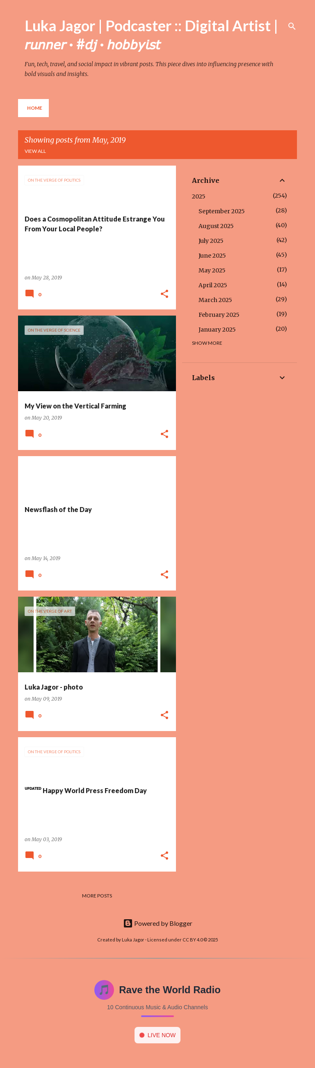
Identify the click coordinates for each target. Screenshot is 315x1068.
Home (34, 108)
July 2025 (211, 241)
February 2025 (219, 314)
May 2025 (212, 270)
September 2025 (222, 211)
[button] (164, 294)
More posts (97, 896)
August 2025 (216, 226)
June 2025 (212, 255)
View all (35, 151)
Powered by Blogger (157, 923)
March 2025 (215, 300)
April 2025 (213, 285)
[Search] (292, 26)
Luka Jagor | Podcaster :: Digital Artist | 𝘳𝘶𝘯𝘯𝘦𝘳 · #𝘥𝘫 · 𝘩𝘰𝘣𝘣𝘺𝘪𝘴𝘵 (151, 34)
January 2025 (217, 329)
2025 (198, 196)
